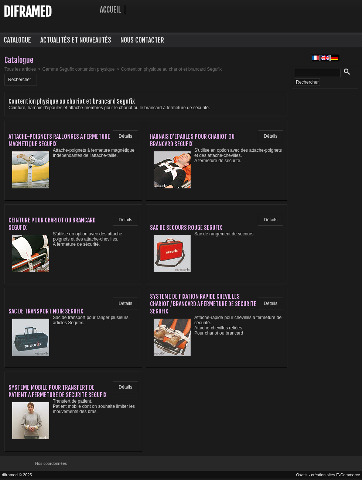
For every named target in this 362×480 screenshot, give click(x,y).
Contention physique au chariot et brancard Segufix (171, 69)
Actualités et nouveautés (75, 40)
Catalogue (17, 40)
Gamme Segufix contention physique (78, 69)
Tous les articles (20, 69)
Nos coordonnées (51, 463)
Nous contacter (142, 40)
